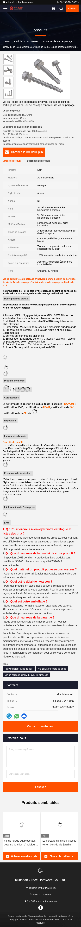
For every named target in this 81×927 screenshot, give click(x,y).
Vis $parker (32, 41)
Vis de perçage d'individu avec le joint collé (26, 675)
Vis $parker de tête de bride (52, 669)
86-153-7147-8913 (68, 2)
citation (72, 8)
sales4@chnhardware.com (17, 2)
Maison (6, 41)
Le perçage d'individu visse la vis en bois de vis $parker (59, 842)
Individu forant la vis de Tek (18, 669)
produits (18, 41)
